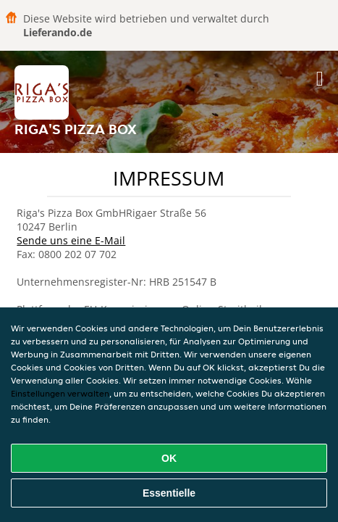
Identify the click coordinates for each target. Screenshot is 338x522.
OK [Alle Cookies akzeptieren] (169, 458)
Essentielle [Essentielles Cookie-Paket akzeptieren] (169, 493)
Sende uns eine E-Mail (71, 240)
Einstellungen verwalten (60, 393)
